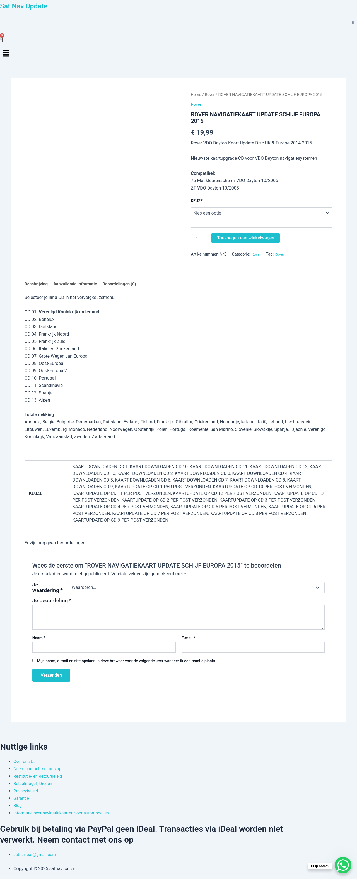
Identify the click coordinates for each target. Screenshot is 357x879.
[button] (178, 54)
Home (196, 95)
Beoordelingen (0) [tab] (125, 285)
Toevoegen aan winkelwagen (245, 238)
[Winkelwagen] (1, 39)
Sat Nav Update (29, 5)
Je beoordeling (52, 601)
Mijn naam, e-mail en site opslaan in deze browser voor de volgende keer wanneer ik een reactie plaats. (126, 662)
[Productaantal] (199, 239)
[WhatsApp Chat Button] (343, 865)
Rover (211, 95)
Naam (38, 639)
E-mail (188, 639)
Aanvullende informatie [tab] (78, 285)
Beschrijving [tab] (37, 285)
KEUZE (196, 201)
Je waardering (47, 588)
